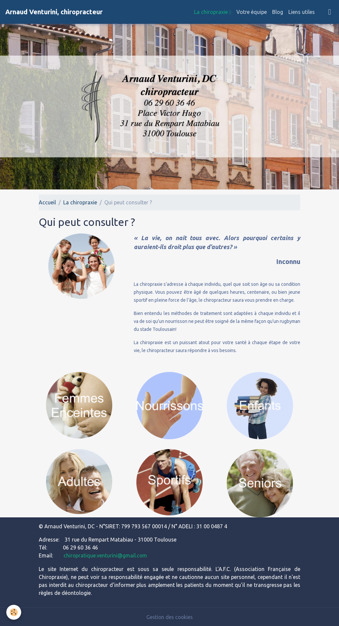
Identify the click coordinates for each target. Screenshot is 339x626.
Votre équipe (251, 12)
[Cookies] (14, 612)
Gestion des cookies (169, 617)
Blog (277, 12)
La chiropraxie (211, 12)
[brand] (54, 12)
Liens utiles (301, 12)
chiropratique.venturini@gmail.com (106, 555)
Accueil (47, 202)
